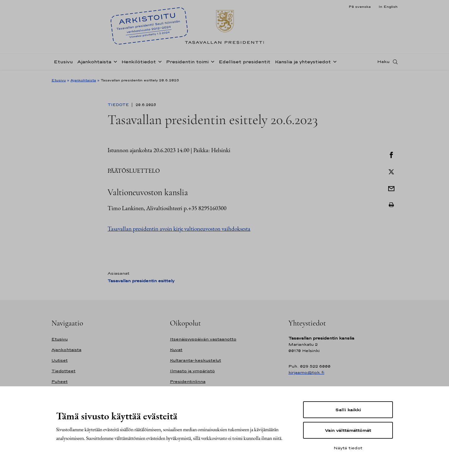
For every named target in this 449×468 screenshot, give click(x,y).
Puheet (59, 381)
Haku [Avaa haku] (383, 63)
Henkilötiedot (138, 63)
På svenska (360, 6)
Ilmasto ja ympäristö (192, 371)
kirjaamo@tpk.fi (306, 372)
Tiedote (119, 104)
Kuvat (176, 349)
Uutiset (59, 360)
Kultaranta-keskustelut (195, 360)
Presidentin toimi (187, 63)
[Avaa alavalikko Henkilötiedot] (159, 63)
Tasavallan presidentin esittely (141, 280)
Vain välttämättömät (348, 430)
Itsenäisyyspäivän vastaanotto (203, 339)
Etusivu (63, 63)
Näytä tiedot (348, 448)
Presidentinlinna (187, 381)
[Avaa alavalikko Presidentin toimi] (211, 63)
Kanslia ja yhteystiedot (303, 63)
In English (388, 6)
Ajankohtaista (94, 63)
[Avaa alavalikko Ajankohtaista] (114, 63)
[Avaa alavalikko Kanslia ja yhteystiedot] (333, 63)
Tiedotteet (63, 371)
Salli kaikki (348, 410)
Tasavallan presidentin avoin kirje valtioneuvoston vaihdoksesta (179, 229)
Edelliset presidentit (244, 63)
